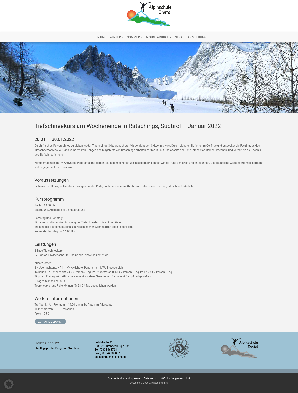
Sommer (133, 37)
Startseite (113, 378)
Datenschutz (151, 378)
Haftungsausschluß (178, 378)
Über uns (99, 37)
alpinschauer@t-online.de (111, 356)
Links (124, 378)
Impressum (135, 378)
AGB (162, 378)
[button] (9, 384)
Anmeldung (196, 37)
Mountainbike (157, 37)
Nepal (179, 37)
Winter (115, 37)
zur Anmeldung (50, 321)
